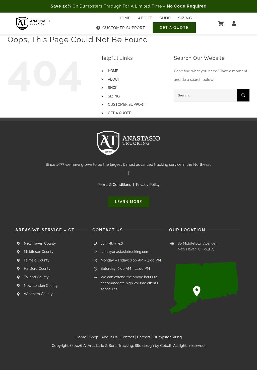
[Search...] (205, 95)
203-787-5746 (112, 243)
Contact (127, 337)
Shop (93, 337)
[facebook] (128, 173)
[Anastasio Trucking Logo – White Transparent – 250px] (128, 132)
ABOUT (114, 79)
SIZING (114, 96)
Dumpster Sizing (167, 337)
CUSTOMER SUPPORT (126, 104)
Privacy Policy (148, 184)
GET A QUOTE (119, 113)
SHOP (112, 88)
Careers (143, 337)
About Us (109, 337)
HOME (113, 71)
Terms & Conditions (114, 184)
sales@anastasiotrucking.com (125, 252)
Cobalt (165, 345)
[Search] (243, 95)
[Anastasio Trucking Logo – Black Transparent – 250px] (33, 18)
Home (81, 337)
